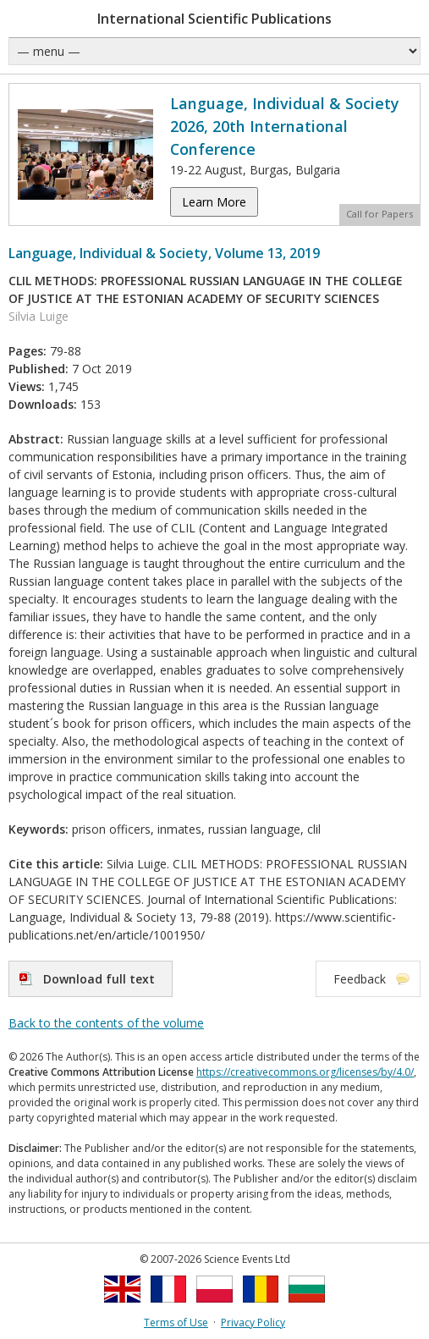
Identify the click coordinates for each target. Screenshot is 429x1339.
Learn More (214, 202)
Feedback (359, 979)
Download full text (99, 979)
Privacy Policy (253, 1322)
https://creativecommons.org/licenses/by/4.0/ (305, 1072)
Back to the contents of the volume (106, 1023)
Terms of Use (176, 1322)
